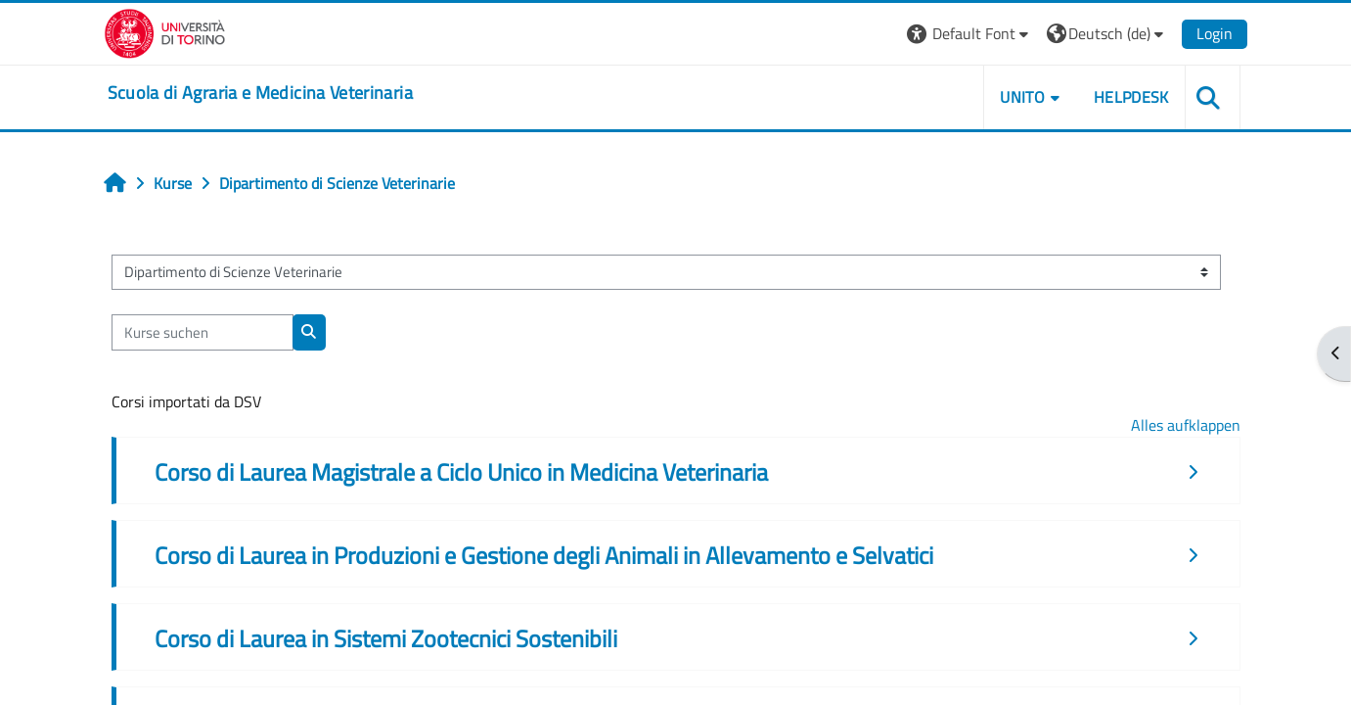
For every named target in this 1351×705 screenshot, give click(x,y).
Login (1214, 33)
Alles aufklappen (1185, 425)
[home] (260, 93)
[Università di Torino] (165, 31)
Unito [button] (1022, 97)
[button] (970, 34)
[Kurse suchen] (202, 332)
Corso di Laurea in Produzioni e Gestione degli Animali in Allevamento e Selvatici (544, 555)
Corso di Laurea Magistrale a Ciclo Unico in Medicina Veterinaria (461, 472)
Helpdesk (1131, 97)
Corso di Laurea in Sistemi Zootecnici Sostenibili (386, 638)
